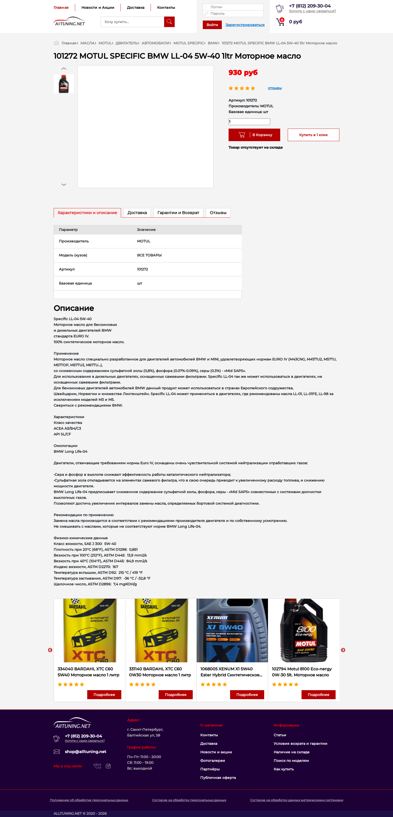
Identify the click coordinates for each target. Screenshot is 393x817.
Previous (50, 650)
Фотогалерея (212, 760)
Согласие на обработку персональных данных (189, 800)
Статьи (280, 735)
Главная (61, 7)
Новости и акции (216, 752)
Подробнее (104, 694)
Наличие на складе (292, 752)
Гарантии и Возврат (178, 212)
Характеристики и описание (87, 212)
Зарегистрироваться (245, 25)
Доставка (135, 7)
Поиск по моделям (291, 760)
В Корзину (260, 135)
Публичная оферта (218, 777)
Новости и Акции (98, 7)
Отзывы (218, 212)
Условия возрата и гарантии (300, 743)
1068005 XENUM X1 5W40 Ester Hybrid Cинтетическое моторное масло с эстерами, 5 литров (232, 672)
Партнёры (210, 769)
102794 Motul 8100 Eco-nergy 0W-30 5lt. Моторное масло (302, 672)
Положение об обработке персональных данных (89, 800)
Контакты (166, 7)
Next (343, 650)
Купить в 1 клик (313, 135)
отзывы (275, 88)
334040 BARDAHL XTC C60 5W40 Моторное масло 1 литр (88, 672)
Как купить (284, 769)
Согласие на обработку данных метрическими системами (296, 800)
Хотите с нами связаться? (312, 11)
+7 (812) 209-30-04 (310, 6)
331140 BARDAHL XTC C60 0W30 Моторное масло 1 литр (160, 672)
